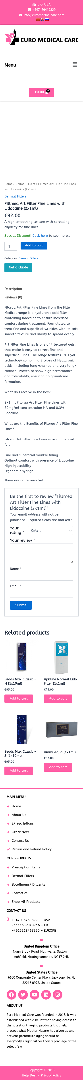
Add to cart (34, 245)
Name (15, 569)
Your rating (17, 530)
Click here (40, 236)
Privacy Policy (51, 1075)
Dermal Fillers (25, 184)
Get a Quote (18, 267)
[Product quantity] (10, 246)
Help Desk (29, 1075)
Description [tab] (13, 289)
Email (15, 586)
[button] (75, 65)
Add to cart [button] (19, 698)
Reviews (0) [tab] (13, 297)
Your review (22, 540)
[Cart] (41, 92)
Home (8, 184)
